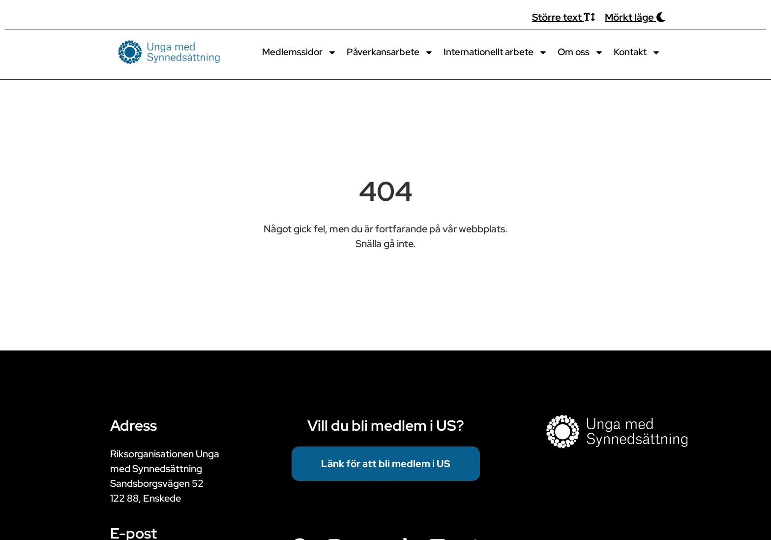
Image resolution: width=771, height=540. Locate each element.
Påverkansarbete (390, 52)
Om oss (581, 52)
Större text (563, 17)
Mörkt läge (635, 17)
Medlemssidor (299, 52)
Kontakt (637, 52)
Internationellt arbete (496, 52)
